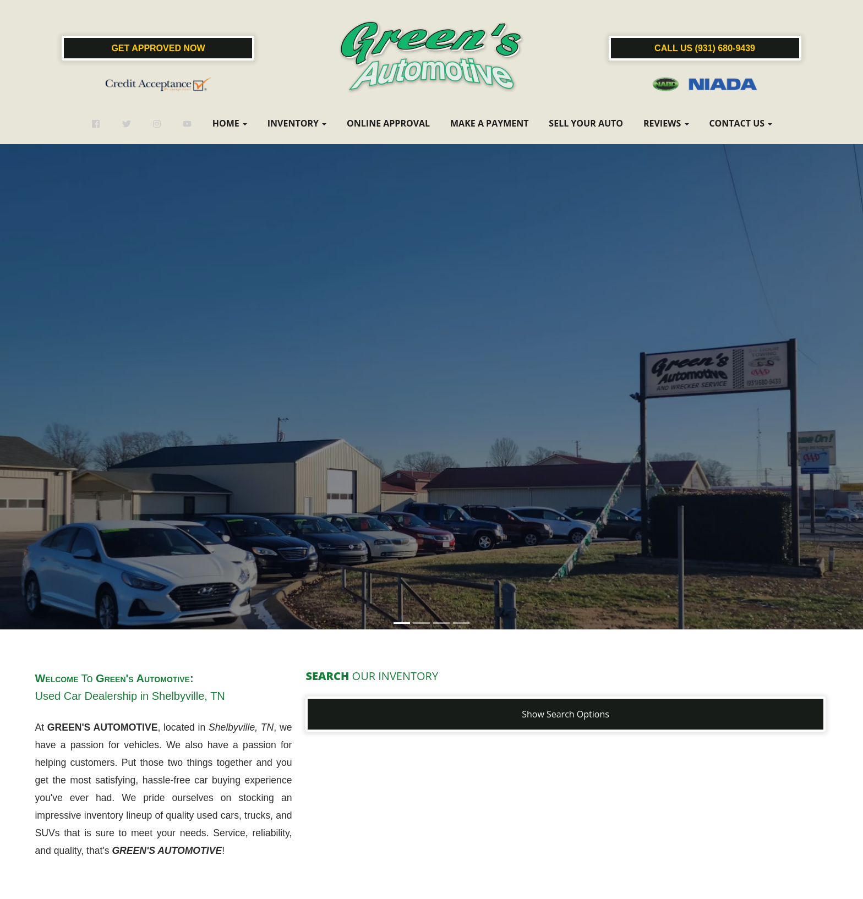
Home (229, 123)
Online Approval (388, 123)
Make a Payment (489, 123)
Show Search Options (565, 714)
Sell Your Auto (586, 123)
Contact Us (740, 123)
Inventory (296, 123)
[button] (431, 447)
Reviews (666, 123)
